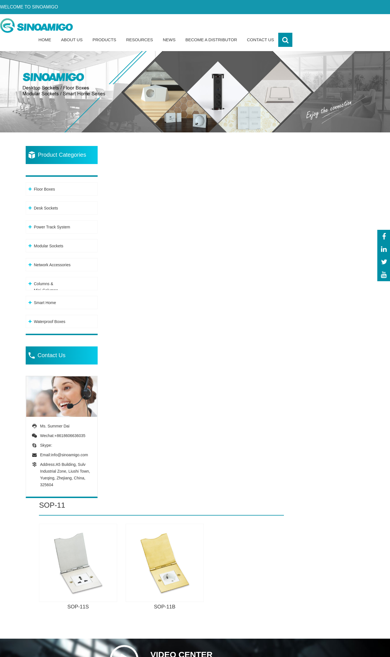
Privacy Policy (314, 648)
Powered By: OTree (272, 648)
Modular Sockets (48, 232)
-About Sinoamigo (330, 569)
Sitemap (355, 648)
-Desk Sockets (185, 580)
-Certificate (323, 591)
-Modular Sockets (188, 602)
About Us (169, 25)
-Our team (322, 580)
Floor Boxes (44, 175)
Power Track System (52, 213)
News (266, 25)
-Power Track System (192, 591)
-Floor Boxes (184, 569)
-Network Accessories (192, 612)
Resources (237, 25)
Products (202, 25)
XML (339, 648)
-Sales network (327, 612)
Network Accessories (52, 251)
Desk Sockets (46, 194)
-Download (323, 602)
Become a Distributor (309, 25)
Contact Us (358, 25)
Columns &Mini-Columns (46, 273)
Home (142, 25)
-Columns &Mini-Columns (185, 626)
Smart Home (45, 289)
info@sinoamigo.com (69, 440)
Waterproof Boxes (49, 307)
